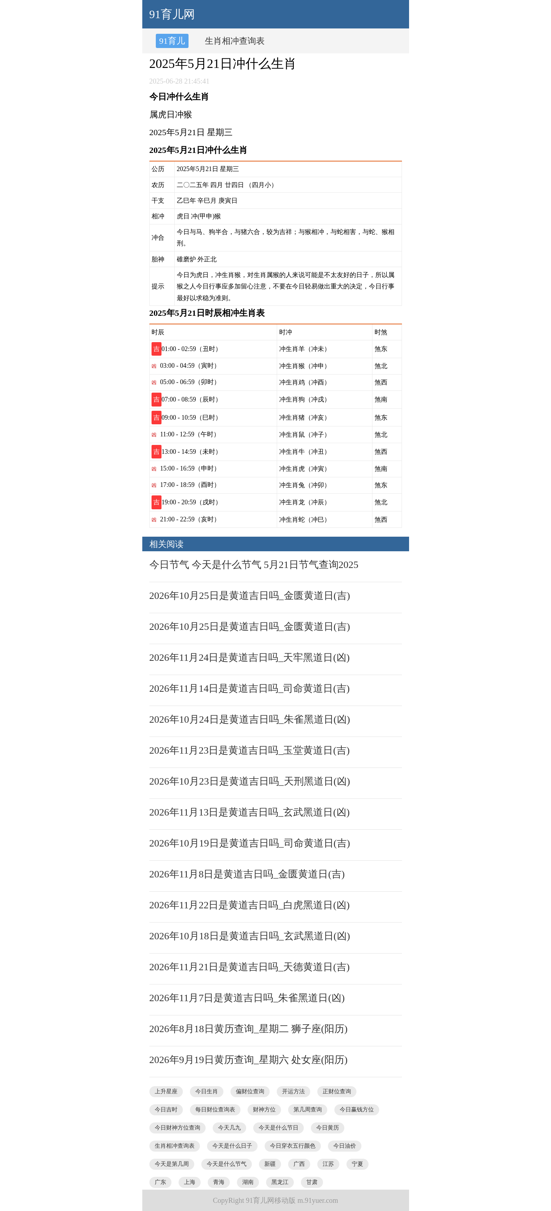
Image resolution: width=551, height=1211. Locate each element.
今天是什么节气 (227, 1164)
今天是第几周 (172, 1164)
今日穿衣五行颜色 (293, 1146)
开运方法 (293, 1091)
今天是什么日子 (232, 1146)
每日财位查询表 (215, 1109)
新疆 (270, 1164)
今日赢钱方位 (357, 1109)
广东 (160, 1182)
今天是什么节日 (278, 1128)
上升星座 (166, 1091)
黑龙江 (279, 1182)
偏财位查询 (250, 1091)
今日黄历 (327, 1128)
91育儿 (172, 41)
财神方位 (264, 1109)
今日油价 (344, 1146)
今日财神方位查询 (177, 1128)
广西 (299, 1164)
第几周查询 (307, 1109)
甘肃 (312, 1182)
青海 (218, 1182)
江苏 (328, 1164)
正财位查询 (337, 1091)
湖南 (248, 1182)
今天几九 (229, 1128)
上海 (189, 1182)
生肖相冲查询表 (235, 41)
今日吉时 (166, 1109)
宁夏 (357, 1164)
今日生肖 (206, 1091)
